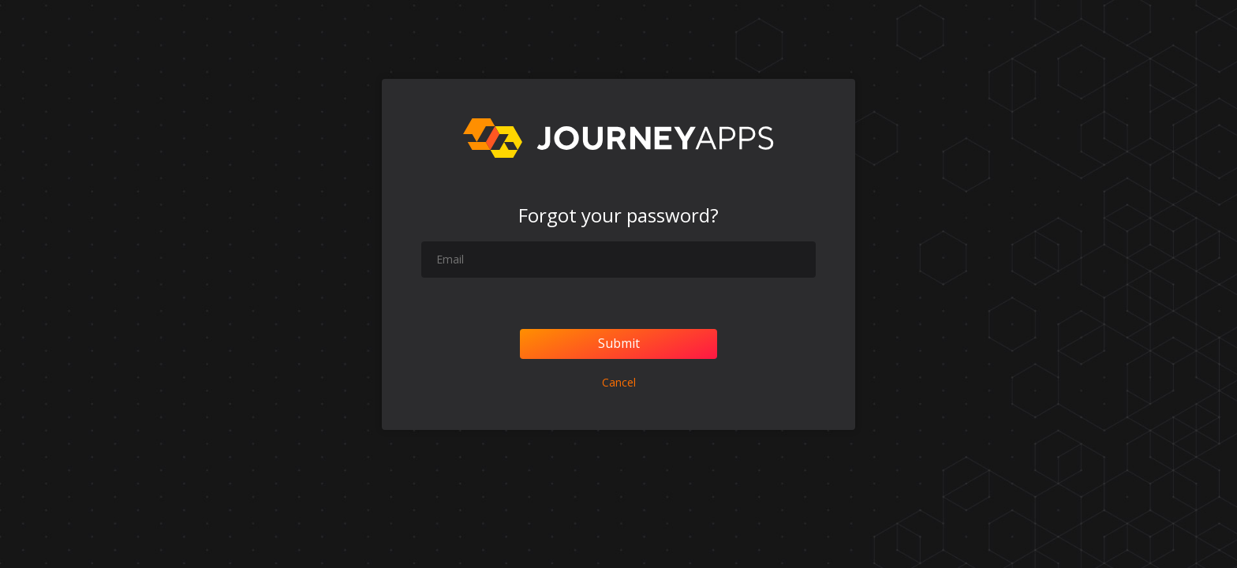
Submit (619, 343)
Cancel (619, 382)
